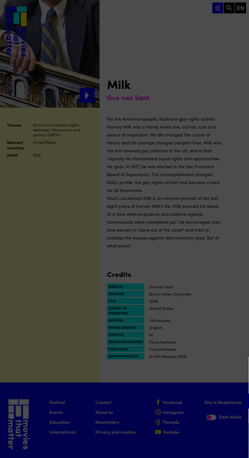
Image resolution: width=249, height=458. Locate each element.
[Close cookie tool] (241, 365)
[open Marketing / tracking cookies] (241, 416)
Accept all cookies (207, 434)
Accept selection (206, 448)
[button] (202, 401)
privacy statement (187, 384)
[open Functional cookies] (241, 401)
